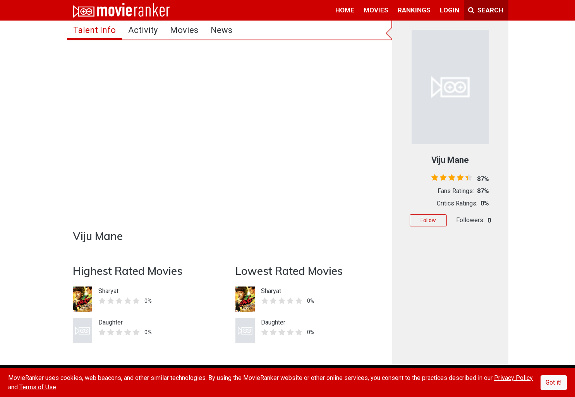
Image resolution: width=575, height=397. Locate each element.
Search (485, 10)
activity (143, 30)
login (449, 10)
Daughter (110, 322)
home (344, 10)
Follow (428, 220)
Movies (184, 30)
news (221, 30)
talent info (94, 30)
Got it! (554, 382)
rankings (414, 10)
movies (376, 10)
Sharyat (108, 291)
